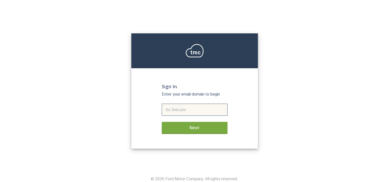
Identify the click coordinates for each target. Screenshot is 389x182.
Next (194, 127)
